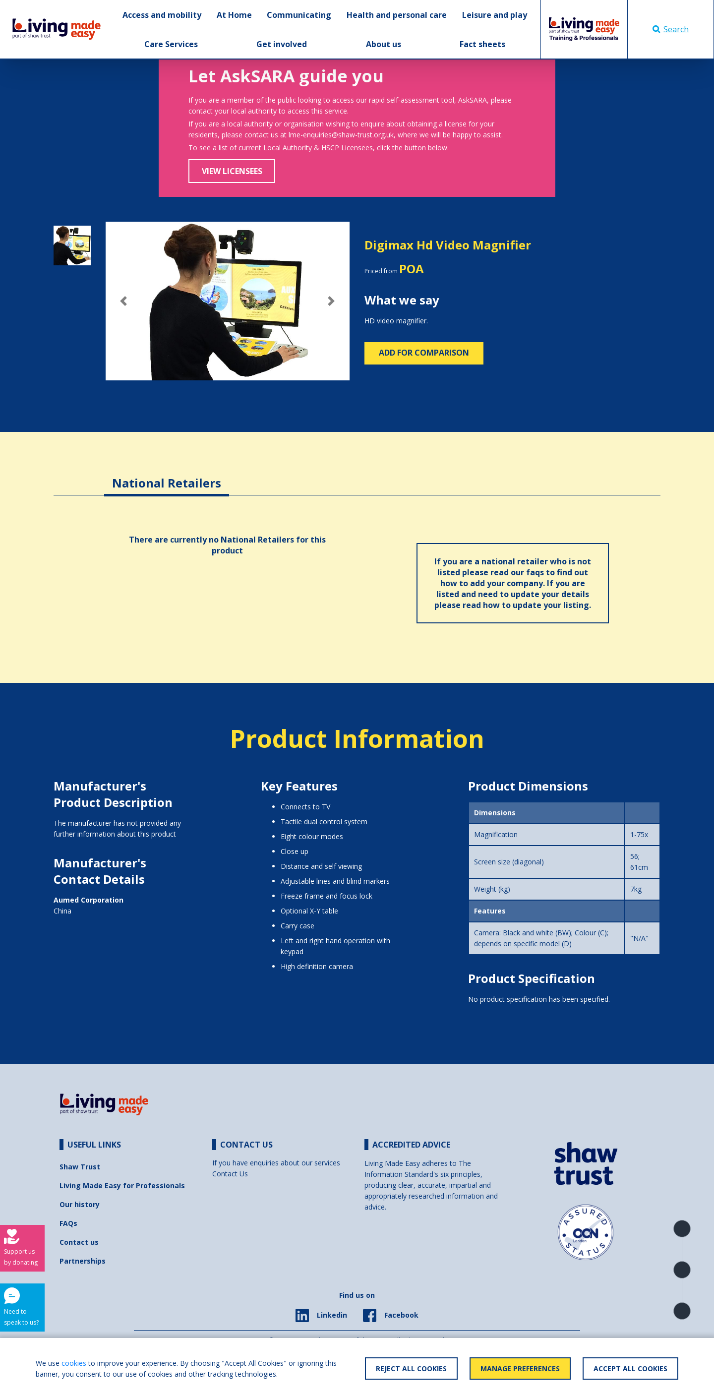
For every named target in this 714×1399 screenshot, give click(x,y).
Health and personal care (397, 14)
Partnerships (83, 1261)
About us (383, 44)
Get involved (281, 44)
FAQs (68, 1223)
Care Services (171, 44)
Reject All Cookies (411, 1368)
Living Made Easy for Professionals (122, 1185)
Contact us (79, 1242)
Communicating (299, 14)
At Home (234, 14)
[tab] (166, 475)
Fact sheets (482, 44)
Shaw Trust (80, 1166)
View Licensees (232, 171)
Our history (80, 1204)
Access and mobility (161, 14)
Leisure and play (494, 14)
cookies (73, 1363)
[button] (124, 301)
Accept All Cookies (630, 1368)
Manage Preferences (520, 1368)
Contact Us (230, 1173)
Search (671, 29)
